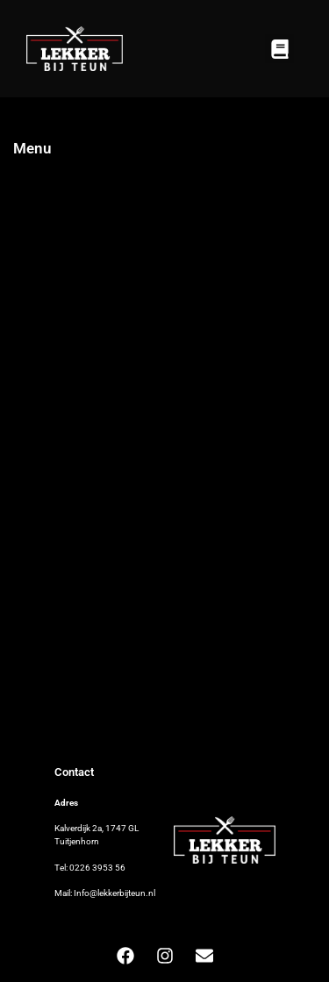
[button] (279, 48)
